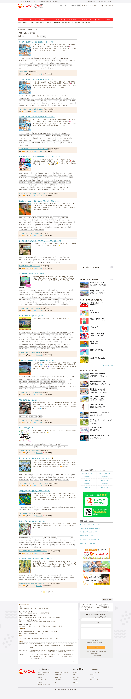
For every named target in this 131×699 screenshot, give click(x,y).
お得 (64, 446)
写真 (30, 184)
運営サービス (76, 677)
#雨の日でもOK (32, 304)
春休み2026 (69, 65)
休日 (71, 575)
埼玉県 (30, 220)
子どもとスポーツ (31, 292)
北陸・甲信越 (57, 22)
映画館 (35, 621)
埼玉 (44, 22)
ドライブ (21, 304)
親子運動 (21, 346)
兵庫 (72, 22)
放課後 (39, 477)
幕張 (42, 100)
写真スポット (39, 547)
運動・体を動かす (68, 344)
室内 (27, 416)
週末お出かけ (70, 299)
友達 (60, 302)
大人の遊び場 (55, 187)
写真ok (48, 348)
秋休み (61, 304)
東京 (34, 22)
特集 (108, 19)
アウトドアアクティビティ (63, 537)
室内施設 (31, 416)
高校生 (25, 474)
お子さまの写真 (38, 262)
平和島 (38, 63)
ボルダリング (41, 180)
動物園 (25, 608)
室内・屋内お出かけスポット (48, 58)
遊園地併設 (21, 542)
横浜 (53, 138)
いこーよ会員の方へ (96, 655)
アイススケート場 (35, 626)
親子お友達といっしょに (35, 388)
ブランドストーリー (95, 672)
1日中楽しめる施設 (23, 344)
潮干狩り (43, 626)
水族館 (53, 621)
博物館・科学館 (42, 621)
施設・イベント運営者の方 (44, 672)
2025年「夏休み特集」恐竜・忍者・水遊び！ (30, 631)
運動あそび (60, 344)
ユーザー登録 (22, 638)
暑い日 (42, 68)
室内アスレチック (49, 173)
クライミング (72, 60)
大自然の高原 (38, 542)
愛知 (51, 22)
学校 (26, 262)
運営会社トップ (76, 672)
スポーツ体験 (59, 257)
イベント (31, 19)
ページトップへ (107, 599)
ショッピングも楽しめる (24, 341)
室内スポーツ (46, 217)
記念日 (56, 259)
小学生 (20, 63)
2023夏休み (29, 334)
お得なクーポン (55, 189)
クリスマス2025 (22, 65)
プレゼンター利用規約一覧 (61, 672)
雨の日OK (28, 332)
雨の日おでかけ (43, 332)
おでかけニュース (87, 19)
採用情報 (75, 679)
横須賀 (49, 138)
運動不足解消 (37, 259)
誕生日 (52, 259)
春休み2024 (49, 304)
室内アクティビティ (39, 229)
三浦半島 (52, 479)
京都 (69, 22)
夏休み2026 (21, 68)
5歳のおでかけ (104, 480)
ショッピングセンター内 (37, 341)
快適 (42, 184)
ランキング (59, 19)
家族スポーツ (46, 292)
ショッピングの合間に (65, 294)
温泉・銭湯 (22, 626)
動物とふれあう (98, 5)
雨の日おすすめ (35, 332)
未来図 (92, 674)
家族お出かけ (67, 180)
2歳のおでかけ (88, 476)
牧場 (40, 608)
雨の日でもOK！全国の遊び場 (88, 532)
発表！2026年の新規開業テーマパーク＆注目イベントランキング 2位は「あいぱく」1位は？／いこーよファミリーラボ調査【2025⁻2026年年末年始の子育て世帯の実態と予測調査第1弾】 (51, 645)
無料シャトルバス (23, 259)
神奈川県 (45, 175)
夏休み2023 (71, 332)
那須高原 (21, 540)
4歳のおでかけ (88, 480)
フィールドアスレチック (37, 537)
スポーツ (34, 217)
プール (43, 608)
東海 (48, 22)
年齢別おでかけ (71, 19)
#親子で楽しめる (23, 257)
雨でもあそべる (27, 173)
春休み (83, 5)
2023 (35, 189)
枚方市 (49, 63)
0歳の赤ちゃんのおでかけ (88, 473)
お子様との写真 (46, 262)
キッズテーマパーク (57, 297)
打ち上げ (49, 474)
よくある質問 (58, 674)
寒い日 (46, 68)
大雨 (45, 177)
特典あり (28, 542)
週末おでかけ (62, 299)
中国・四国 (77, 22)
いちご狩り (48, 626)
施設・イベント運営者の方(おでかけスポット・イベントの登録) (43, 638)
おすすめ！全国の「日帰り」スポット (90, 524)
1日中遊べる (32, 344)
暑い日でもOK (45, 294)
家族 (41, 65)
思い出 (25, 180)
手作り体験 (27, 613)
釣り (36, 608)
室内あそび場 (38, 58)
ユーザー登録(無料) (101, 1)
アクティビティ (36, 297)
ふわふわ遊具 (38, 507)
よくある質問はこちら (96, 653)
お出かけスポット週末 (53, 299)
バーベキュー (31, 608)
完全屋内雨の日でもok (24, 60)
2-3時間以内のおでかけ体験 (42, 290)
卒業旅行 (58, 474)
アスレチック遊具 (65, 507)
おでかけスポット (56, 60)
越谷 (49, 339)
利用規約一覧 (41, 674)
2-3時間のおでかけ (31, 290)
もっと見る (72, 661)
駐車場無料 (38, 617)
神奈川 (37, 22)
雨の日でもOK (89, 5)
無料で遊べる (31, 617)
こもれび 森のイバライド (26, 513)
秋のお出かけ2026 (63, 175)
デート (48, 544)
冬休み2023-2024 (41, 304)
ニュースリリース (42, 679)
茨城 (20, 509)
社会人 (33, 474)
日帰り (26, 304)
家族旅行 (50, 337)
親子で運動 (66, 257)
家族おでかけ (29, 95)
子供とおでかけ (70, 173)
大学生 (29, 474)
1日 (66, 477)
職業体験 (47, 613)
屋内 (55, 173)
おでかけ (56, 175)
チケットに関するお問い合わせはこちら (96, 651)
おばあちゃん (37, 302)
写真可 (53, 348)
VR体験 (56, 222)
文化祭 (73, 474)
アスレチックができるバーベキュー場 (51, 507)
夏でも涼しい (22, 337)
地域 (29, 262)
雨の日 (20, 173)
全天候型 (71, 175)
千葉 (41, 22)
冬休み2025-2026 (64, 63)
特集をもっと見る (108, 365)
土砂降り (40, 177)
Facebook (40, 682)
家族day (30, 180)
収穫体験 (42, 613)
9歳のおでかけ (104, 487)
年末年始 (30, 65)
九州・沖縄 (84, 22)
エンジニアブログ (77, 682)
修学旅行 (51, 477)
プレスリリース (94, 679)
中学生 (25, 63)
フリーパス (62, 187)
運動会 (57, 63)
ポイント (35, 180)
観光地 (59, 479)
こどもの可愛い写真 (56, 262)
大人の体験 (48, 187)
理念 (74, 674)
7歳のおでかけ (104, 483)
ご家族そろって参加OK (42, 257)
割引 (60, 446)
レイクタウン (63, 220)
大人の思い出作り (41, 187)
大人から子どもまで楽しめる (37, 60)
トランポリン (64, 60)
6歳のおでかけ (88, 483)
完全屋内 (69, 302)
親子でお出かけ (31, 182)
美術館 (48, 621)
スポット (22, 19)
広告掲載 (40, 677)
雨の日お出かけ (51, 332)
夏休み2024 (55, 304)
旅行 (45, 337)
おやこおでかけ (64, 98)
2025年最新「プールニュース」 (50, 631)
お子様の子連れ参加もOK (25, 544)
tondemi (65, 68)
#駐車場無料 (42, 540)
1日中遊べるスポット (108, 5)
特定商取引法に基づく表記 (44, 684)
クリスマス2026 (22, 103)
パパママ (30, 63)
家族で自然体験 (57, 542)
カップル (26, 477)
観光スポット (48, 60)
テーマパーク (66, 297)
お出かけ (51, 175)
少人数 (30, 477)
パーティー (71, 259)
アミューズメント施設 (46, 297)
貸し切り (62, 259)
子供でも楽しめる (31, 575)
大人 (32, 187)
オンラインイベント (44, 19)
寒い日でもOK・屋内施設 (62, 58)
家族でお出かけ (63, 222)
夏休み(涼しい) (30, 337)
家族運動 (38, 344)
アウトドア (53, 537)
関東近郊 (66, 540)
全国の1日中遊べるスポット (88, 535)
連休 (45, 184)
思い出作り (35, 65)
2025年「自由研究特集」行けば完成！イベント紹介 (31, 633)
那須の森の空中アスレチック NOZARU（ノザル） (33, 551)
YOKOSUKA (70, 177)
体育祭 (20, 477)
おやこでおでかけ (65, 135)
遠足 (53, 474)
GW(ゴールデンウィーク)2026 (32, 68)
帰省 (34, 103)
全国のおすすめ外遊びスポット (89, 543)
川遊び (59, 617)
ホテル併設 (72, 540)
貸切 (66, 259)
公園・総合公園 (53, 617)
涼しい (37, 184)
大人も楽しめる (52, 68)
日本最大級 (72, 507)
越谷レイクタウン (72, 220)
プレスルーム (58, 677)
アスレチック (35, 173)
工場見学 (21, 613)
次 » (53, 592)
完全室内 (41, 173)
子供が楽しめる (53, 444)
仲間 (43, 477)
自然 (63, 542)
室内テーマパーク (35, 299)
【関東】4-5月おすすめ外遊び (53, 540)
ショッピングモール (23, 297)
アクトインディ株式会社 (91, 669)
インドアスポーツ (63, 290)
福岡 (89, 22)
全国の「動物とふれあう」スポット (90, 528)
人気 (69, 184)
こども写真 (32, 547)
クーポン (63, 189)
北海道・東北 (21, 22)
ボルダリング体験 (50, 180)
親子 (57, 302)
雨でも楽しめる (23, 621)
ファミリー (21, 58)
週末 (65, 304)
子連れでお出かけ (36, 544)
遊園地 (20, 608)
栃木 (37, 540)
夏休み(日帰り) (47, 189)
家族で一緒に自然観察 (48, 542)
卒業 (62, 474)
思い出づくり (68, 474)
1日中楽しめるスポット (67, 341)
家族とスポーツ (51, 257)
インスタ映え (63, 544)
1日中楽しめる (57, 341)
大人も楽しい (22, 187)
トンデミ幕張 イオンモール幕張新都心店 (31, 109)
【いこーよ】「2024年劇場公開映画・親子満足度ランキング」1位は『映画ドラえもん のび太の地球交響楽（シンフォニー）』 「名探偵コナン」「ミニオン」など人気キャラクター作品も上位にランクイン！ (52, 656)
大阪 (66, 22)
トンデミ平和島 (23, 71)
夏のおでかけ (55, 182)
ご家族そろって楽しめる (24, 294)
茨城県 (49, 509)
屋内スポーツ (56, 217)
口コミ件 (38, 74)
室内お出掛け (22, 290)
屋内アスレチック (61, 65)
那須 (72, 537)
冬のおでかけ (62, 182)
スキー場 (28, 626)
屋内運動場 (43, 344)
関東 (32, 22)
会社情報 (92, 677)
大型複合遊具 (44, 509)
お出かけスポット (36, 339)
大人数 (52, 184)
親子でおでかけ (22, 182)
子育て (100, 19)
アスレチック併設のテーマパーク (26, 507)
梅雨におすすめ (63, 332)
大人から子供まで (23, 175)
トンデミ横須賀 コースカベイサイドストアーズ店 (33, 149)
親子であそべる (39, 182)
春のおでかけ (47, 182)
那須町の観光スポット (30, 540)
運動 (55, 344)
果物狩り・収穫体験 (57, 626)
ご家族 (67, 292)
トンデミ (60, 68)
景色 (70, 182)
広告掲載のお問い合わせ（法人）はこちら (96, 642)
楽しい (20, 180)
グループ (48, 259)
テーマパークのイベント (24, 299)
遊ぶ (49, 184)
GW (67, 187)
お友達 (64, 302)
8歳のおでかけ (88, 487)
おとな (28, 187)
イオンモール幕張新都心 (53, 100)
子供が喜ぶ (45, 444)
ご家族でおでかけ (30, 58)
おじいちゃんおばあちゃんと (49, 65)
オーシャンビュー (23, 184)
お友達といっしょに (23, 388)
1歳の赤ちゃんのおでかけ (105, 473)
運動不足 (31, 259)
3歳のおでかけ (104, 476)
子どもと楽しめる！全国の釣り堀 (89, 539)
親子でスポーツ (61, 292)
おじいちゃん (30, 302)
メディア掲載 (58, 679)
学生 (65, 184)
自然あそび (68, 542)
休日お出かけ (22, 577)
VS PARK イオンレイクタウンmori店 (29, 233)
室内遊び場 (30, 621)
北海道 (27, 22)
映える (33, 184)
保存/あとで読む (90, 1)
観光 (55, 477)
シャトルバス (45, 388)
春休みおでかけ (29, 444)
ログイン (110, 1)
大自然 (32, 542)
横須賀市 (46, 479)
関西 (63, 22)
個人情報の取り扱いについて (96, 640)
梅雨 (36, 177)
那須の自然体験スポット (24, 537)
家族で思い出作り (23, 348)
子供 (56, 290)
